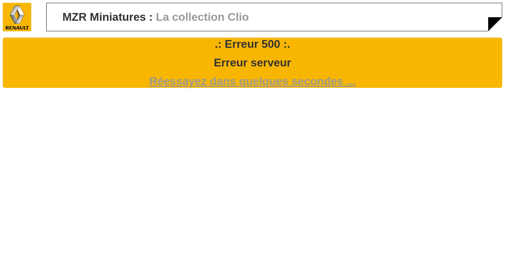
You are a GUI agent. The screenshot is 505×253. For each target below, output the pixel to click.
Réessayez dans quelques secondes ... (252, 81)
